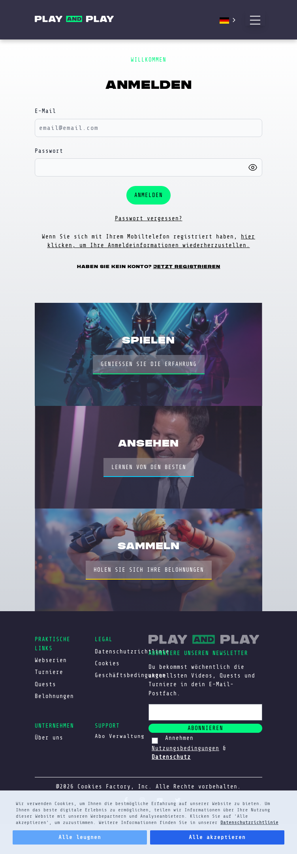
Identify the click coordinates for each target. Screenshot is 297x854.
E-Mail (45, 111)
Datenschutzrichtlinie (249, 822)
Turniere (49, 672)
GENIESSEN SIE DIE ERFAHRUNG (149, 364)
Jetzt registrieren (186, 267)
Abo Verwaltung (120, 736)
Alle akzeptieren (217, 837)
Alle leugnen (79, 837)
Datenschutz (171, 757)
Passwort (49, 151)
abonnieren (205, 728)
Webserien (51, 660)
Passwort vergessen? (148, 218)
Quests (45, 684)
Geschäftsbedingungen (130, 675)
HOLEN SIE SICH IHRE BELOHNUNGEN (149, 570)
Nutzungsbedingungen (185, 748)
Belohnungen (54, 696)
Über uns (49, 737)
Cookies (107, 663)
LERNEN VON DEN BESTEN (148, 467)
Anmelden (148, 195)
